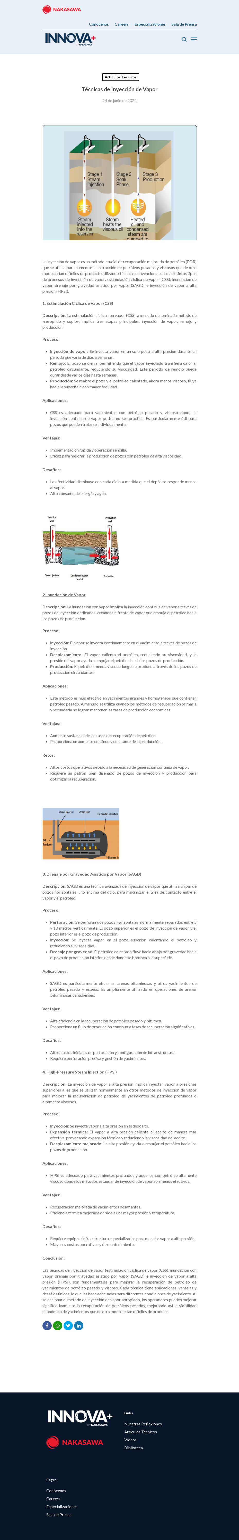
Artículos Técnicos (121, 77)
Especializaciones (61, 1506)
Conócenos (56, 1490)
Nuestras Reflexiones (143, 1423)
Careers (53, 1498)
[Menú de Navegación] (194, 39)
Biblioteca (133, 1447)
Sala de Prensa (59, 1514)
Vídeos (130, 1439)
